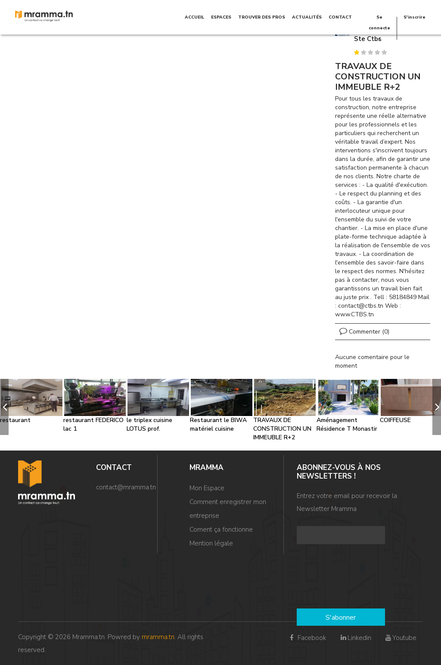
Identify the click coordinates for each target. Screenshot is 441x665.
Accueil (194, 17)
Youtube (400, 637)
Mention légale (211, 543)
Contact (340, 17)
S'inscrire (414, 17)
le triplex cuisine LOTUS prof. (149, 424)
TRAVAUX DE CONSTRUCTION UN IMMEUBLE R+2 (282, 428)
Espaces (221, 17)
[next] (436, 407)
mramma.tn (158, 637)
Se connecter (379, 28)
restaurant (15, 420)
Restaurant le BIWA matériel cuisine (218, 424)
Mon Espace (206, 488)
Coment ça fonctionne (221, 529)
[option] (31, 402)
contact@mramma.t (124, 487)
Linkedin (355, 637)
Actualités (307, 17)
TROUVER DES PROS (261, 17)
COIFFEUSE (395, 420)
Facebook (307, 637)
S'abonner (341, 617)
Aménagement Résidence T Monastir (347, 424)
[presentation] (332, 577)
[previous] (4, 407)
